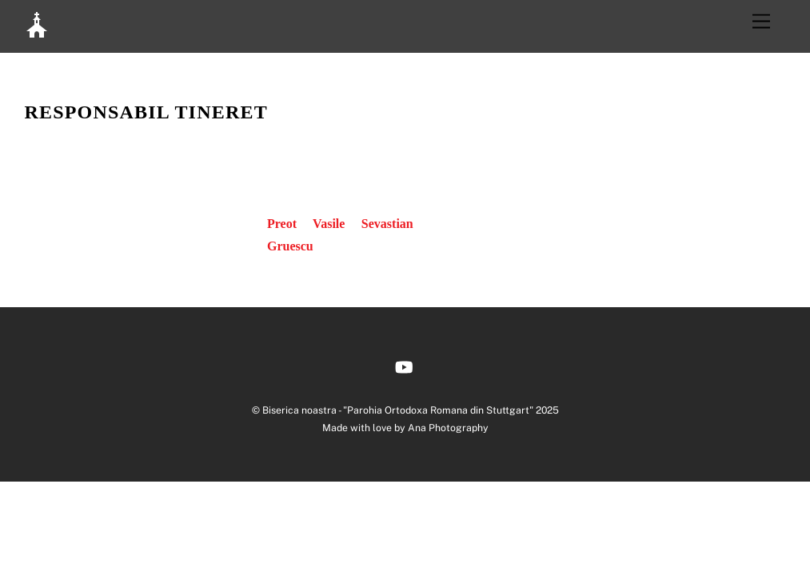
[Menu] (761, 22)
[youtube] (404, 365)
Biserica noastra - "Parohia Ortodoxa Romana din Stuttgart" (397, 410)
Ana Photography (448, 428)
